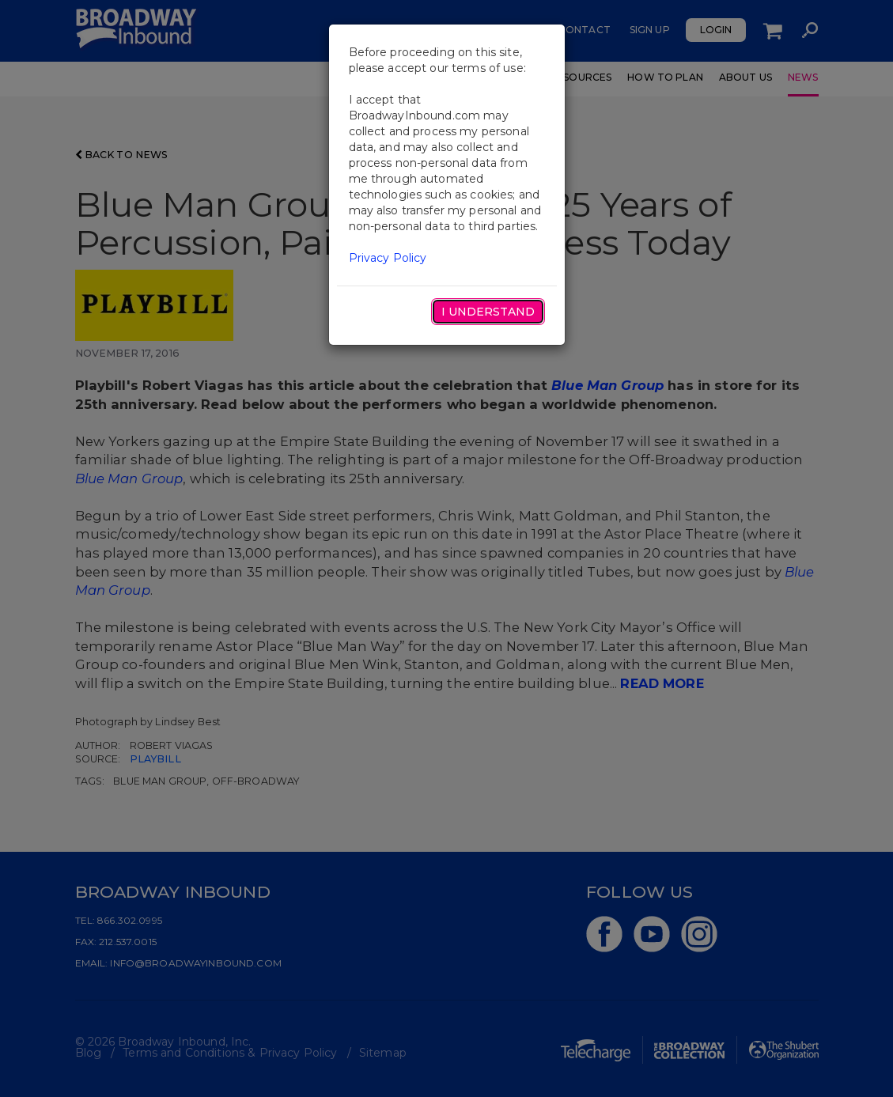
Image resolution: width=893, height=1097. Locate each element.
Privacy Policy (388, 258)
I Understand (488, 312)
